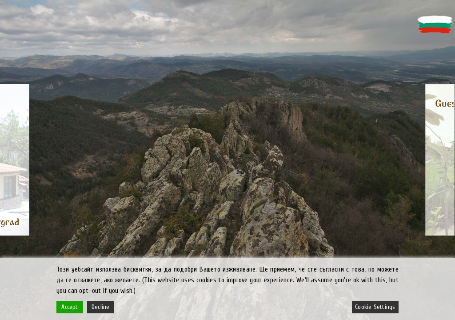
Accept (69, 307)
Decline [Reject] (101, 307)
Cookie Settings (375, 307)
